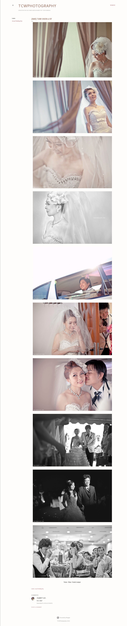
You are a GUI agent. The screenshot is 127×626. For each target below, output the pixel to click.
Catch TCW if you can (23, 10)
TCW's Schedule (46, 10)
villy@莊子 (40, 598)
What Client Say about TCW (35, 10)
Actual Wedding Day (17, 21)
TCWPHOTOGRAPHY (37, 5)
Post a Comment (36, 607)
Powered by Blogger (63, 618)
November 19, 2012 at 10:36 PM (44, 603)
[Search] (112, 5)
